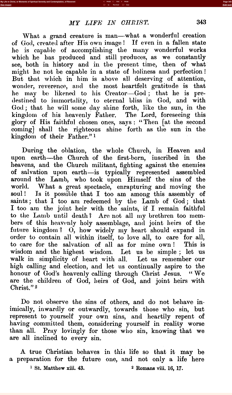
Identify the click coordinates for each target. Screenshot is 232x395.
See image (6, 5)
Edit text (227, 5)
